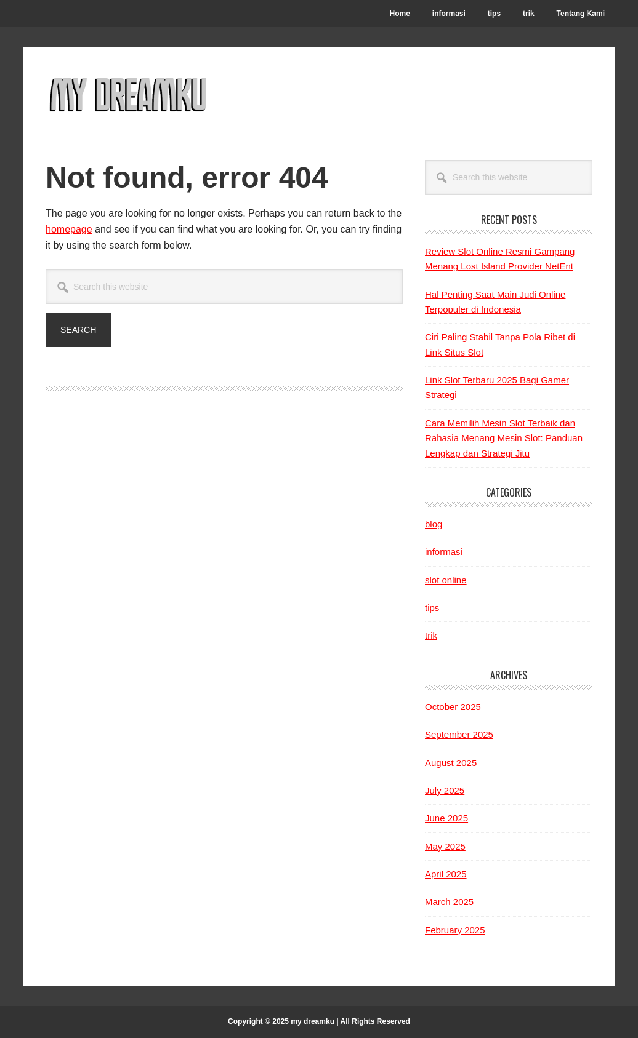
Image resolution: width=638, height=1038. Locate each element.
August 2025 (451, 762)
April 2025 (446, 874)
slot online (446, 580)
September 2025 (459, 734)
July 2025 (444, 790)
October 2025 (453, 706)
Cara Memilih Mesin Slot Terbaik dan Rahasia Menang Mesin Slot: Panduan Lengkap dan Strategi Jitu (504, 438)
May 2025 (445, 846)
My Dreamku (129, 93)
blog (433, 524)
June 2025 (446, 818)
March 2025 (449, 901)
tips (432, 607)
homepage (69, 229)
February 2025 (455, 930)
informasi (443, 551)
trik (431, 635)
